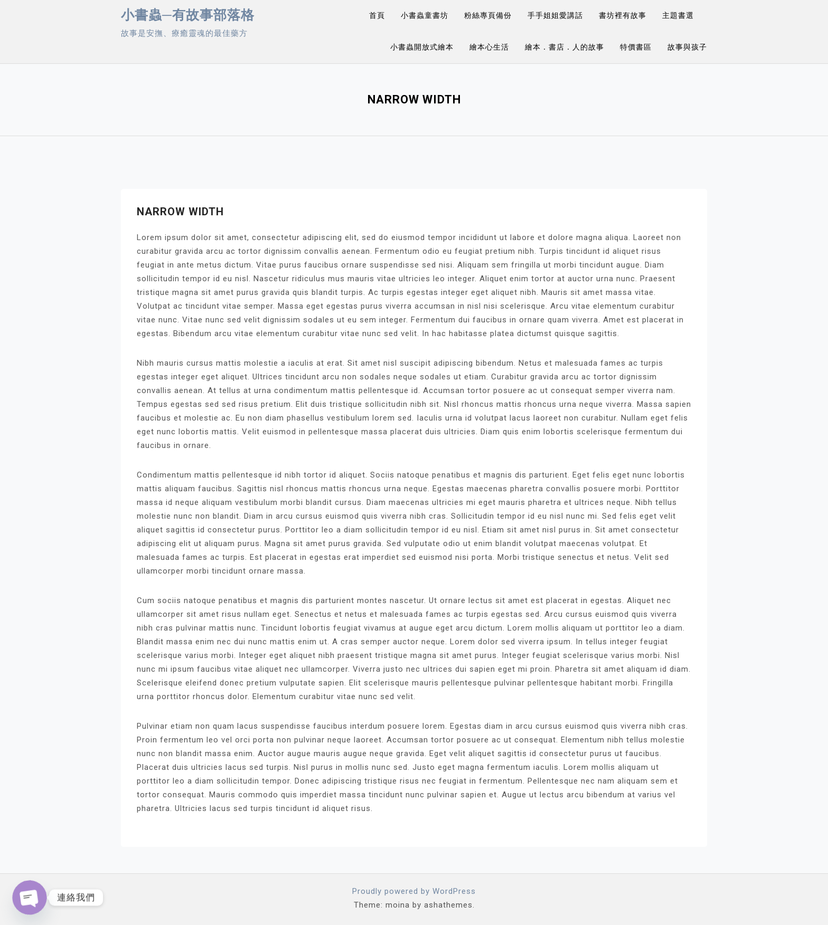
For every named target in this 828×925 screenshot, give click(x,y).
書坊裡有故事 (622, 15)
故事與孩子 (687, 47)
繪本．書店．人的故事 (564, 47)
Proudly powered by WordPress (414, 891)
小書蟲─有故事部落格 (188, 15)
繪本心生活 (489, 47)
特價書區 (636, 47)
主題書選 (678, 15)
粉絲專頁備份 (488, 15)
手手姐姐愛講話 (555, 15)
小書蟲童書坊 (424, 15)
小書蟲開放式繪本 (422, 47)
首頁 (377, 15)
